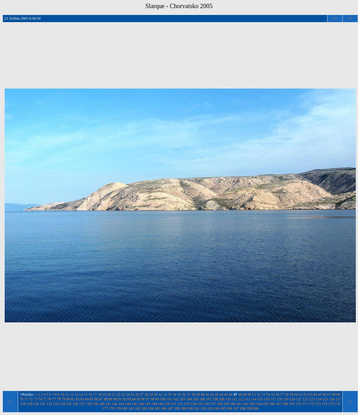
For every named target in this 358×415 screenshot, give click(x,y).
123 (312, 399)
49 (245, 394)
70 (21, 399)
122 (305, 399)
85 (91, 399)
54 (268, 394)
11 (67, 394)
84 (87, 399)
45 (226, 394)
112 (241, 399)
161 (239, 404)
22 (118, 394)
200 (255, 408)
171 (305, 404)
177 (105, 408)
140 (102, 404)
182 (137, 408)
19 (104, 394)
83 (82, 399)
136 (75, 404)
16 (90, 394)
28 (146, 394)
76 (49, 399)
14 (81, 394)
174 (324, 404)
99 (157, 399)
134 (62, 404)
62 (305, 394)
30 (156, 394)
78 (59, 399)
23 (123, 394)
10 (62, 394)
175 (331, 404)
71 (26, 399)
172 (311, 404)
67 (329, 394)
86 (96, 399)
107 (208, 399)
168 (285, 404)
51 (254, 394)
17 (95, 394)
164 (259, 404)
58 (287, 394)
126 (332, 399)
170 (298, 404)
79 (63, 399)
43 (216, 394)
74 (40, 399)
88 (105, 399)
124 (318, 399)
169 (292, 404)
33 (170, 394)
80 (68, 399)
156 (206, 404)
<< (335, 18)
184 (151, 408)
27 (142, 394)
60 (296, 394)
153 (187, 404)
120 (292, 399)
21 (113, 394)
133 (56, 404)
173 (318, 404)
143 (121, 404)
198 (242, 408)
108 (215, 399)
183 (144, 408)
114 (254, 399)
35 (179, 394)
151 (174, 404)
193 (210, 408)
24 (128, 394)
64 (315, 394)
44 (221, 394)
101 (169, 399)
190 (190, 408)
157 (213, 404)
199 (249, 408)
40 (202, 394)
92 (124, 399)
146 (141, 404)
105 (195, 399)
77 (54, 399)
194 (216, 408)
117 (273, 399)
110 (228, 399)
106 (202, 399)
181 (131, 408)
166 (272, 404)
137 (82, 404)
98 (152, 399)
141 (108, 404)
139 (95, 404)
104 (189, 399)
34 (174, 394)
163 (252, 404)
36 (184, 394)
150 (167, 404)
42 (212, 394)
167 (279, 404)
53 (263, 394)
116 (266, 399)
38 (193, 394)
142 (115, 404)
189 (183, 408)
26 (137, 394)
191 (196, 408)
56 (277, 394)
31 (160, 394)
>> (350, 18)
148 (154, 404)
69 (338, 394)
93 (129, 399)
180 (124, 408)
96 (143, 399)
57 (282, 394)
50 (249, 394)
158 (220, 404)
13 (76, 394)
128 (23, 404)
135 (69, 404)
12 (71, 394)
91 (119, 399)
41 (207, 394)
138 (88, 404)
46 (231, 394)
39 (198, 394)
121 (299, 399)
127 (338, 399)
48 (240, 394)
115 (260, 399)
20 (109, 394)
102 (176, 399)
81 (73, 399)
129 (29, 404)
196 (229, 408)
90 (115, 399)
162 (246, 404)
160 (233, 404)
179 (118, 408)
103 (182, 399)
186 (164, 408)
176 (338, 404)
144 (128, 404)
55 (273, 394)
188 (177, 408)
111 (234, 399)
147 (147, 404)
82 (77, 399)
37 (188, 394)
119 (286, 399)
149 (161, 404)
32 (165, 394)
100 (162, 399)
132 (49, 404)
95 (138, 399)
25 (132, 394)
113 (247, 399)
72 (30, 399)
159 (226, 404)
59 (291, 394)
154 (193, 404)
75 (45, 399)
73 (35, 399)
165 (265, 404)
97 (148, 399)
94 (133, 399)
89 (110, 399)
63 (310, 394)
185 (157, 408)
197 (236, 408)
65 (319, 394)
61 (301, 394)
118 (279, 399)
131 (43, 404)
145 (134, 404)
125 (325, 399)
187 (170, 408)
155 (200, 404)
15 (85, 394)
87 (101, 399)
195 (223, 408)
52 (259, 394)
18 (99, 394)
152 (180, 404)
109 (221, 399)
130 (36, 404)
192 (203, 408)
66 (324, 394)
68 (334, 394)
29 (151, 394)
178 (111, 408)
